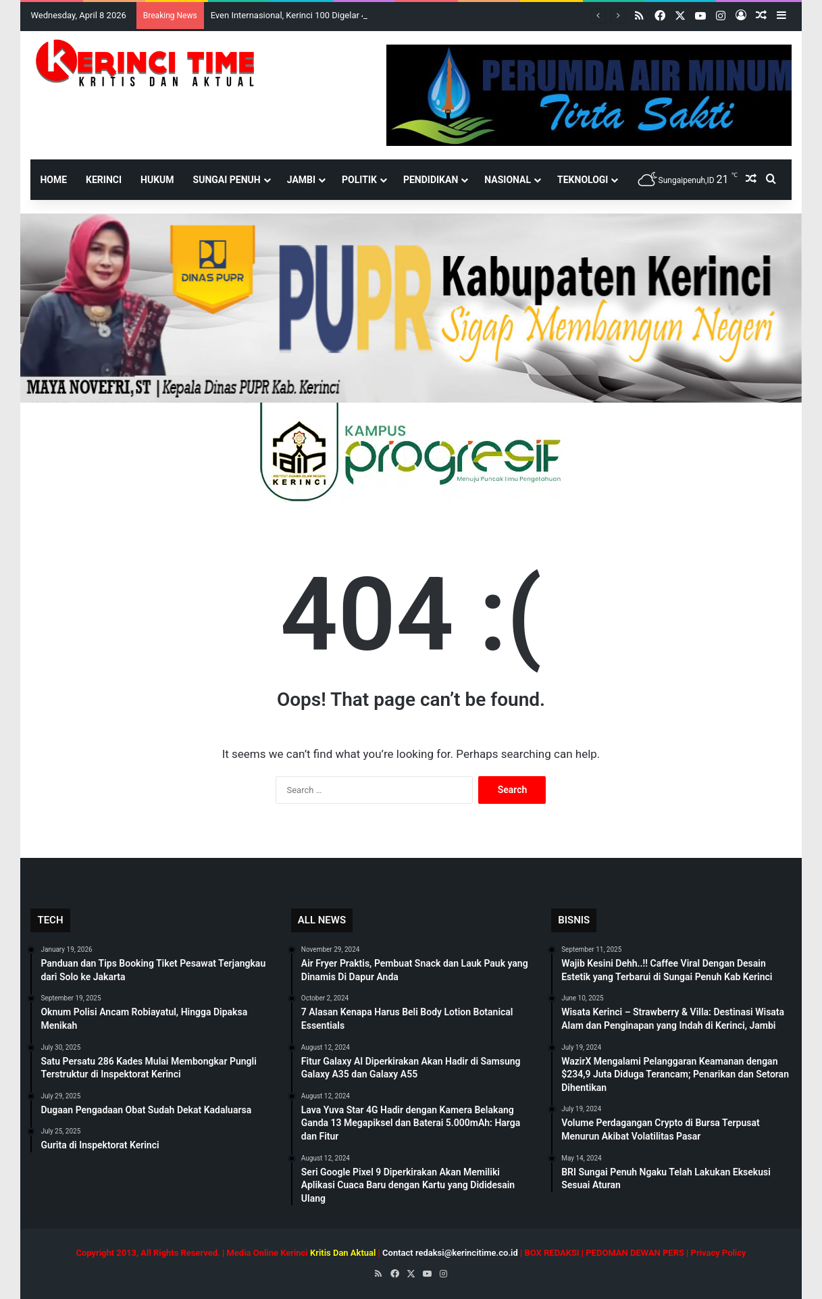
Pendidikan (430, 179)
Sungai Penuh (227, 179)
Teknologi (582, 179)
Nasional (507, 179)
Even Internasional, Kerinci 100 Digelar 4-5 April (302, 15)
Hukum (157, 179)
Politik (359, 179)
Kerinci (104, 179)
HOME (53, 179)
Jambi (301, 179)
